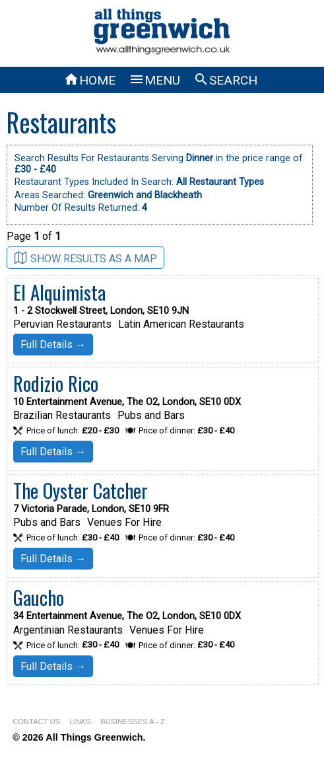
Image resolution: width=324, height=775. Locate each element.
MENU (154, 80)
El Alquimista (59, 292)
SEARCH (225, 80)
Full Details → (53, 344)
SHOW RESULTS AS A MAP (85, 258)
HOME (89, 80)
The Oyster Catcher (80, 490)
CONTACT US (36, 721)
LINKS (79, 721)
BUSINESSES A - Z (132, 721)
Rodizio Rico (55, 383)
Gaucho (38, 597)
